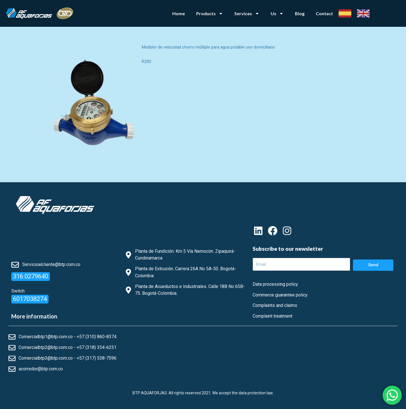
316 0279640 (30, 276)
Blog (299, 13)
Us (277, 13)
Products (209, 13)
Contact (324, 13)
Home (178, 13)
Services (246, 13)
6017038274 (30, 298)
